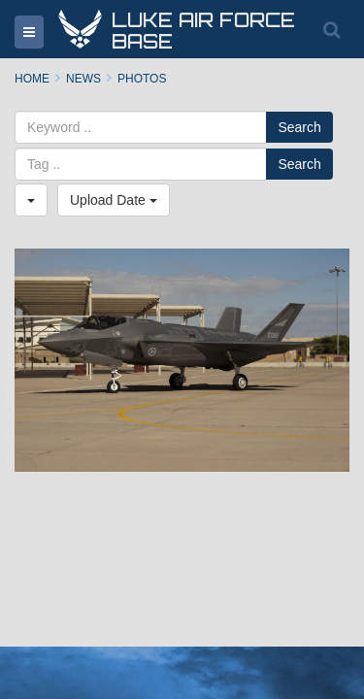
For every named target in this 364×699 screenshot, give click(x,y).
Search (299, 127)
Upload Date (113, 200)
